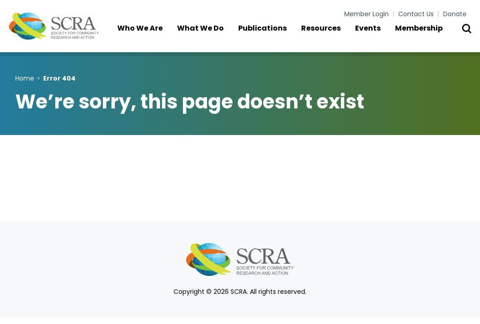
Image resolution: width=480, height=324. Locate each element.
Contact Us (416, 13)
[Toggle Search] (466, 36)
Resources (327, 36)
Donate (455, 13)
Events (374, 36)
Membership (425, 36)
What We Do (206, 36)
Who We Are (146, 36)
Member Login (366, 13)
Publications (268, 36)
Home (24, 78)
